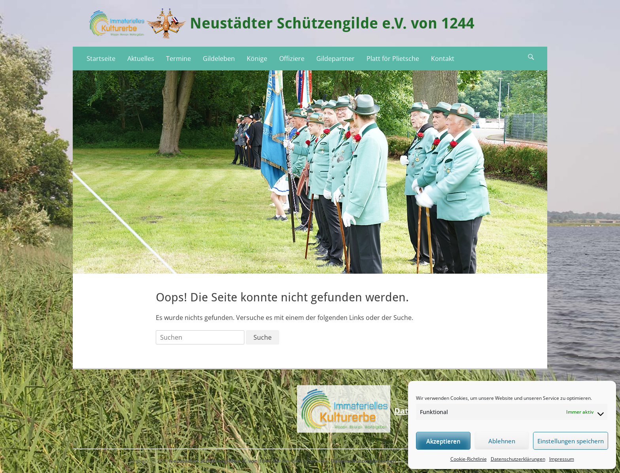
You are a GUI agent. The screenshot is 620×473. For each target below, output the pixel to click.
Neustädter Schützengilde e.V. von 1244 (332, 23)
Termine (178, 58)
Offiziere (291, 58)
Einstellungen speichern (570, 441)
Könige (257, 58)
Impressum (561, 459)
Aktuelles (140, 58)
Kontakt (442, 58)
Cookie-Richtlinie (468, 459)
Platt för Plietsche (393, 58)
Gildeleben (219, 58)
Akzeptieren (443, 441)
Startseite (101, 58)
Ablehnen (501, 441)
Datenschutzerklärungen (518, 459)
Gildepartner (335, 58)
